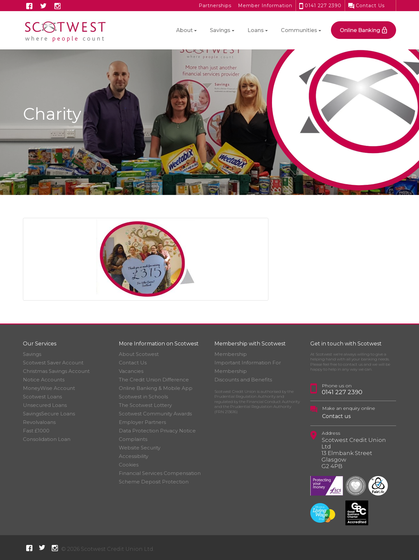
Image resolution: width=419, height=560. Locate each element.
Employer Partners (142, 422)
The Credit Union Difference (154, 379)
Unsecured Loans (45, 405)
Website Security (139, 448)
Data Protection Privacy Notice (157, 431)
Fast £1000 (36, 431)
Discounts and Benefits (243, 379)
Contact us (336, 416)
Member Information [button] (265, 6)
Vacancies (131, 371)
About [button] (184, 30)
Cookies (128, 465)
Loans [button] (255, 30)
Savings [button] (220, 30)
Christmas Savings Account (56, 371)
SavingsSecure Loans (49, 414)
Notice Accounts (43, 379)
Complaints (133, 439)
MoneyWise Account (49, 388)
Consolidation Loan (46, 439)
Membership (230, 354)
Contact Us (366, 6)
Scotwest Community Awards (155, 414)
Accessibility (133, 456)
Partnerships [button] (215, 6)
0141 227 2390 (320, 6)
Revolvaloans (39, 422)
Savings (32, 354)
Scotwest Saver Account (53, 362)
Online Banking (360, 30)
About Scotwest (139, 354)
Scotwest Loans (42, 397)
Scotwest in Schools (143, 397)
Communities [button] (299, 30)
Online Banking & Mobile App (155, 388)
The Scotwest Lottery (145, 405)
